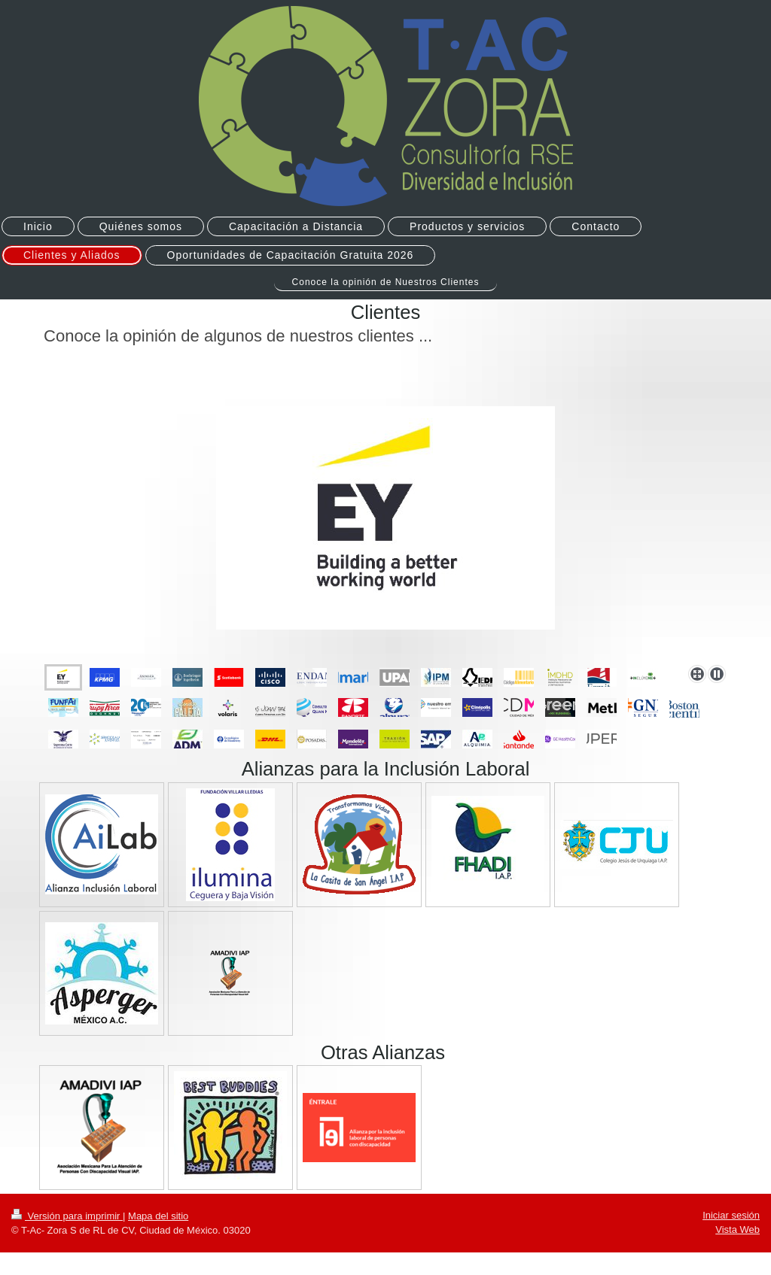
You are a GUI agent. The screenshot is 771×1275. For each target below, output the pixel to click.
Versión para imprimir (67, 1216)
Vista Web (737, 1229)
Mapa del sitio (158, 1216)
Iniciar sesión (731, 1215)
